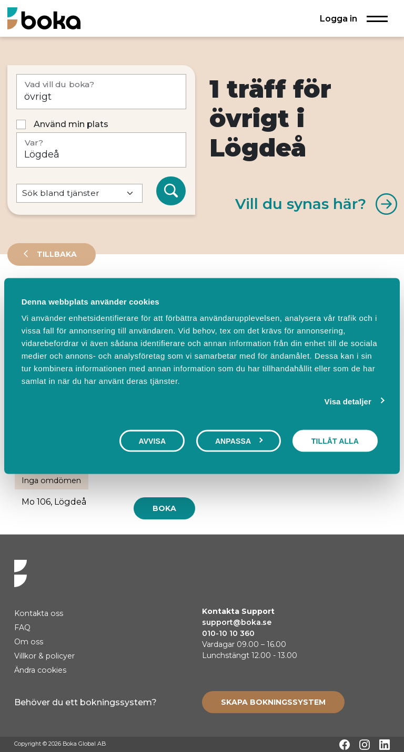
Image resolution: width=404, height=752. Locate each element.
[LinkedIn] (384, 744)
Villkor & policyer (44, 656)
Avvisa (152, 440)
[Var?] (101, 150)
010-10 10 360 (228, 633)
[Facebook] (344, 744)
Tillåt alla (335, 440)
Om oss (28, 641)
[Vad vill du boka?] (101, 92)
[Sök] (171, 191)
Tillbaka (56, 254)
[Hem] (43, 18)
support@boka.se (236, 622)
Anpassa (239, 440)
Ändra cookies (40, 670)
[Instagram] (364, 744)
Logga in (338, 18)
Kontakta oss (38, 613)
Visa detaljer (348, 400)
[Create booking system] (273, 702)
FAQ (22, 627)
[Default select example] (79, 193)
